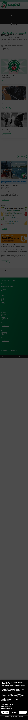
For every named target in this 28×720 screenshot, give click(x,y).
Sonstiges (6, 708)
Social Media (7, 706)
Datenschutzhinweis (13, 716)
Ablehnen (5, 712)
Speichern (14, 712)
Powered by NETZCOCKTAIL (14, 718)
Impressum (7, 716)
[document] (14, 692)
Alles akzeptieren (22, 712)
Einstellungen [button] (20, 716)
